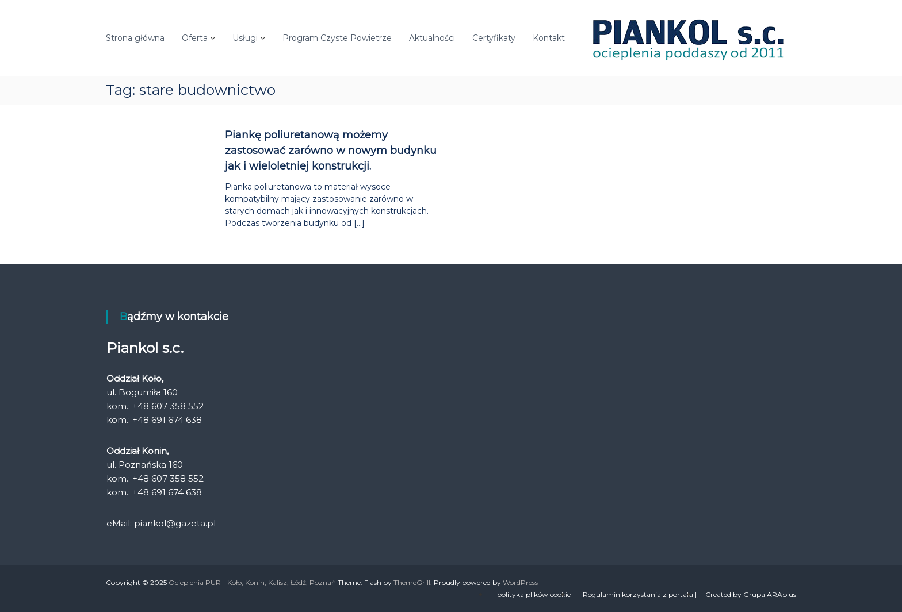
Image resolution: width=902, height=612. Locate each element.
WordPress (520, 582)
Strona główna (135, 38)
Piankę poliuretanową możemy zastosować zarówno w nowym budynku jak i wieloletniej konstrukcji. (331, 150)
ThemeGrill (411, 582)
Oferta (195, 38)
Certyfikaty (493, 38)
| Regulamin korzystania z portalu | (638, 594)
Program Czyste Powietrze (337, 38)
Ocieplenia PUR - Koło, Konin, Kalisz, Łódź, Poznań (252, 582)
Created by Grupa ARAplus (750, 594)
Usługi (245, 38)
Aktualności (432, 38)
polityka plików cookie (534, 594)
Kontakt (549, 38)
